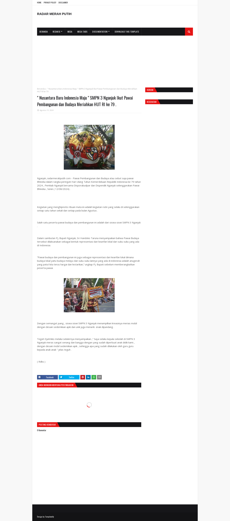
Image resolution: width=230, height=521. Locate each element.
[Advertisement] (115, 59)
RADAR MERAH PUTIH (54, 14)
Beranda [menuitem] (43, 31)
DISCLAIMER (63, 2)
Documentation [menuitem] (99, 31)
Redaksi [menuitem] (56, 31)
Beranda (41, 88)
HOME (39, 2)
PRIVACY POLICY (50, 2)
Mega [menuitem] (69, 31)
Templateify (49, 516)
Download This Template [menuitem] (127, 31)
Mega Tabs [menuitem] (82, 31)
